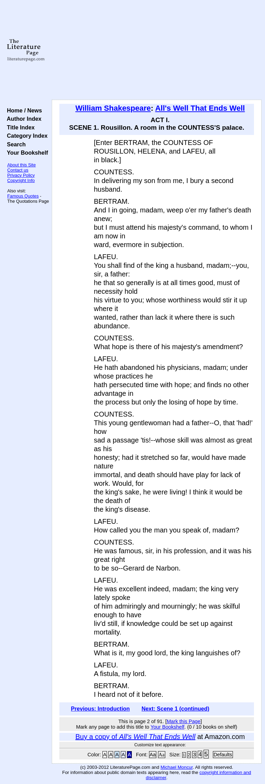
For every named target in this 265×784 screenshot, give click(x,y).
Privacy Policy (21, 175)
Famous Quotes (23, 196)
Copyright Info (21, 180)
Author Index (22, 119)
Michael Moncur (176, 767)
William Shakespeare (113, 108)
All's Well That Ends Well (200, 108)
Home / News (23, 110)
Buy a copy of (135, 736)
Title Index (19, 127)
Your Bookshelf (26, 152)
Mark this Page (183, 721)
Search (15, 144)
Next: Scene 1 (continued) (175, 709)
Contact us (17, 170)
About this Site (21, 164)
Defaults (223, 754)
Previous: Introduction (100, 709)
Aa (153, 754)
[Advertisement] (156, 50)
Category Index (26, 136)
